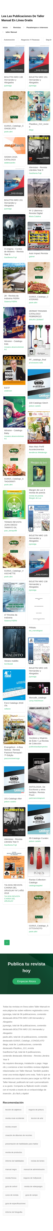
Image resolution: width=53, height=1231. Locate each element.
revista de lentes (37, 1161)
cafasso (7, 709)
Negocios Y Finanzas (30, 40)
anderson (8, 391)
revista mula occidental (14, 1118)
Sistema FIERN (10, 302)
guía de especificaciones (15, 1203)
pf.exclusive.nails (36, 363)
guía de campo (31, 1195)
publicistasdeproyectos (38, 747)
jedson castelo (35, 406)
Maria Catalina (35, 216)
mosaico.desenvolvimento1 (14, 348)
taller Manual (11, 32)
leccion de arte (37, 1118)
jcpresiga (8, 86)
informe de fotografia (13, 1212)
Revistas (17, 27)
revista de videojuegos (33, 1186)
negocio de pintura (36, 1110)
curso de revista (11, 1195)
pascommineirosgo (12, 758)
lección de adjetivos (13, 1110)
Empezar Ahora (26, 981)
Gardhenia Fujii (35, 173)
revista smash (11, 1127)
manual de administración (34, 1169)
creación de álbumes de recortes (18, 1135)
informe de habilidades (14, 1161)
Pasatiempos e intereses (37, 27)
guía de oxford (11, 1186)
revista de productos (13, 1152)
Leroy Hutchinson (36, 701)
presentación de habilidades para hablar (21, 1144)
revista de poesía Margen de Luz (36, 497)
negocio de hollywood (32, 1178)
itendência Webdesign (38, 452)
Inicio (5, 27)
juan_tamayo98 (10, 531)
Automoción (9, 40)
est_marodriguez (36, 631)
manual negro (11, 1169)
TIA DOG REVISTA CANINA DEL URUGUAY (12, 898)
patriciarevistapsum (37, 798)
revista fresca (10, 1178)
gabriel (31, 256)
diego (31, 130)
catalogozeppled (35, 885)
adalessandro (9, 163)
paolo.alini (8, 132)
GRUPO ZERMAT (36, 320)
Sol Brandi (8, 664)
